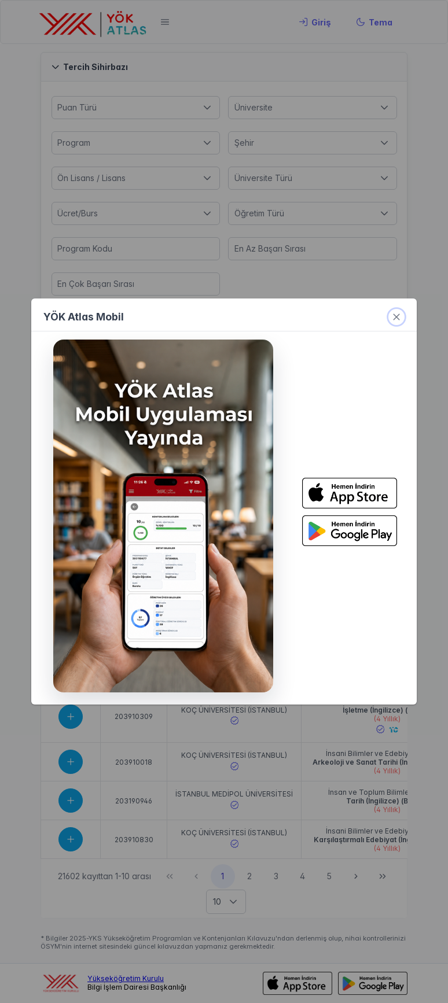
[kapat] (396, 317)
